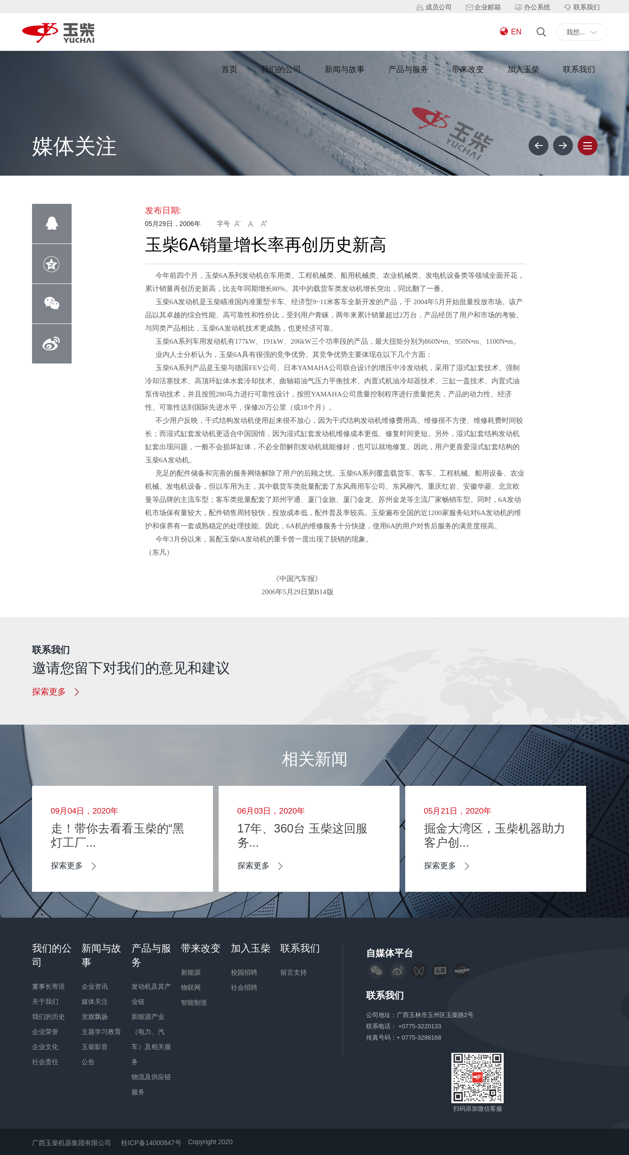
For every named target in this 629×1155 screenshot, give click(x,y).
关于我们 (45, 1001)
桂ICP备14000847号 (151, 1143)
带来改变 (468, 69)
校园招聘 (244, 972)
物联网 (191, 987)
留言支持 (293, 972)
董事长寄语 (48, 986)
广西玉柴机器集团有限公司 (71, 1143)
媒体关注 (95, 1001)
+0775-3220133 (420, 1026)
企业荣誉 (45, 1031)
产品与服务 (408, 69)
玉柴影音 (95, 1046)
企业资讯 (95, 986)
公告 (88, 1062)
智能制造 (194, 1002)
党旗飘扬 (95, 1016)
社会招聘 (244, 987)
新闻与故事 (345, 69)
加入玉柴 (523, 69)
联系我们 (579, 69)
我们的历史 (48, 1016)
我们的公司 (281, 69)
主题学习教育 (101, 1031)
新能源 (191, 972)
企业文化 (45, 1046)
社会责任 (45, 1062)
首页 (229, 69)
